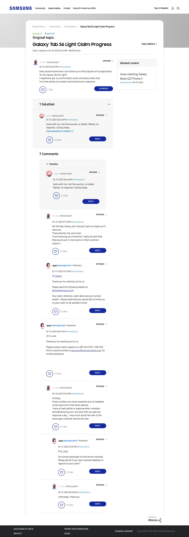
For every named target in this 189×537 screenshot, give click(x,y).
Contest (67, 8)
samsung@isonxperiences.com (86, 350)
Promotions (66, 67)
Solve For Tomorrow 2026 (84, 8)
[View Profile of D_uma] (43, 62)
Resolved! (50, 33)
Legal (67, 533)
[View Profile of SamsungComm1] (64, 265)
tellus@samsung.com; (63, 290)
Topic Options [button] (148, 44)
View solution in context (58, 131)
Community (40, 8)
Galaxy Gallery (54, 8)
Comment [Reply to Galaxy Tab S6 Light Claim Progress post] (103, 88)
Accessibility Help (23, 529)
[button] (108, 61)
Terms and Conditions (76, 529)
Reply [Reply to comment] (98, 139)
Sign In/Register (161, 8)
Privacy (18, 533)
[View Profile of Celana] (48, 116)
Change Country (124, 531)
